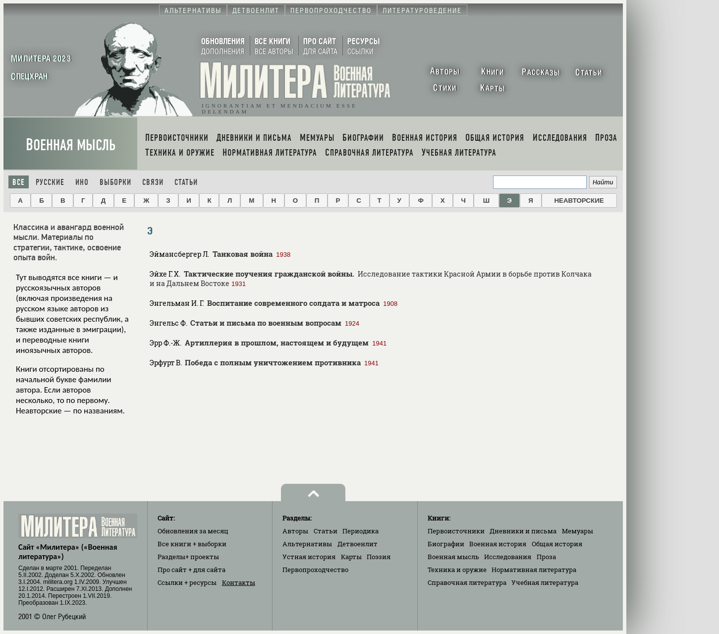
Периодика (360, 530)
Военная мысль (70, 145)
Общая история (557, 543)
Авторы (295, 530)
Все (18, 182)
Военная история (497, 543)
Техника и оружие (457, 569)
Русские (50, 182)
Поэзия (378, 556)
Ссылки (187, 582)
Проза (546, 556)
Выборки (115, 182)
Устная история (308, 556)
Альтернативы (307, 543)
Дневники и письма (523, 530)
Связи (153, 182)
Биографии (446, 543)
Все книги (192, 543)
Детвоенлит (357, 543)
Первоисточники (456, 530)
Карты (351, 556)
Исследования (507, 556)
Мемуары (577, 530)
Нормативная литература (534, 569)
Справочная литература (467, 582)
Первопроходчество (315, 569)
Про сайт (191, 569)
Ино (82, 182)
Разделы (188, 556)
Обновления (193, 530)
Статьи (186, 182)
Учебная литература (544, 582)
